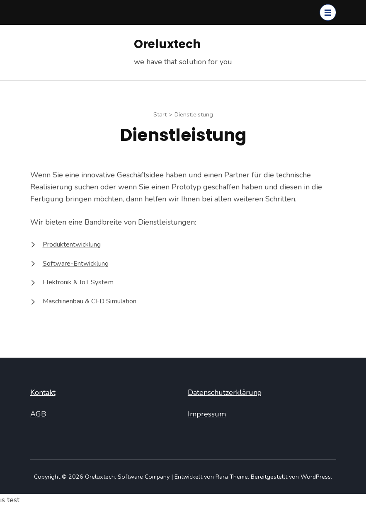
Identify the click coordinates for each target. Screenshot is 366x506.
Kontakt (43, 392)
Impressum (207, 414)
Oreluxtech (167, 44)
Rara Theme (232, 476)
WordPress (316, 476)
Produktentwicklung (72, 244)
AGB (38, 414)
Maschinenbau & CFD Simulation (89, 301)
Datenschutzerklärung (225, 392)
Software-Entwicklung (76, 263)
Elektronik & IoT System (78, 282)
